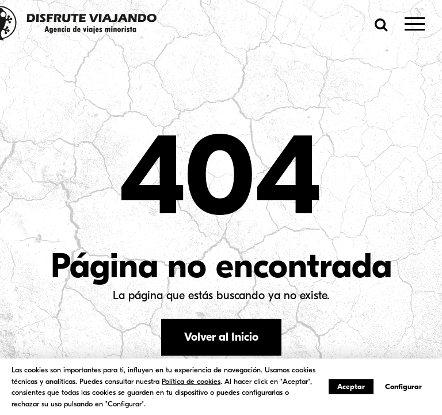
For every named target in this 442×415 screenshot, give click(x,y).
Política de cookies (191, 381)
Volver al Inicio (221, 337)
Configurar (403, 386)
